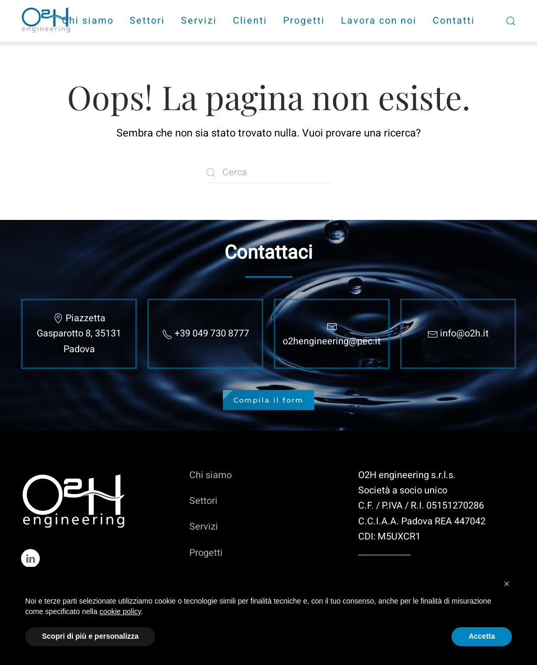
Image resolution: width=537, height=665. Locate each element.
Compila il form (268, 400)
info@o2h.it (464, 333)
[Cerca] (268, 172)
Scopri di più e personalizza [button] (90, 636)
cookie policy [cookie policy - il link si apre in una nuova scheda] (120, 611)
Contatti (454, 21)
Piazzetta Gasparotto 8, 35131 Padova (79, 333)
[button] (506, 583)
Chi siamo (88, 21)
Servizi (199, 21)
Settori (147, 21)
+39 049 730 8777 (212, 333)
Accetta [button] (481, 636)
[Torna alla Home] (47, 21)
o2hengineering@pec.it (332, 341)
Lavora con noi (379, 21)
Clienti (250, 21)
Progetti (304, 21)
